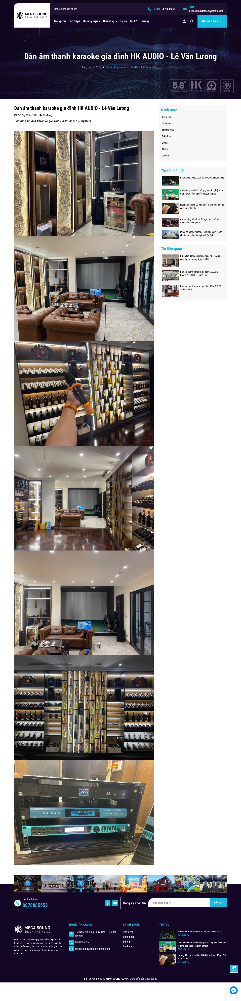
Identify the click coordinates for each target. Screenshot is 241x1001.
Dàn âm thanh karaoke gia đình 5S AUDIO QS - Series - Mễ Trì (201, 288)
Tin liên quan (171, 249)
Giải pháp (109, 21)
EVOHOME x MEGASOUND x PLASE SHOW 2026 (202, 177)
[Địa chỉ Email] (187, 902)
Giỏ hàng (128, 946)
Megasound (151, 978)
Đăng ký (127, 941)
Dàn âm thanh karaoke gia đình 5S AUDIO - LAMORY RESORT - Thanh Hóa (199, 273)
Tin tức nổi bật (172, 170)
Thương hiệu (90, 21)
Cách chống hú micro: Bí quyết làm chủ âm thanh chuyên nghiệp (200, 221)
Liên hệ (145, 21)
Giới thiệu (74, 21)
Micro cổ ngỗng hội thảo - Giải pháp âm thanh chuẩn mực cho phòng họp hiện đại (201, 234)
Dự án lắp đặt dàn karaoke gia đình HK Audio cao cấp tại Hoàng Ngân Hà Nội (201, 258)
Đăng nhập (129, 936)
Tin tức (134, 21)
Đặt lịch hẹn (212, 21)
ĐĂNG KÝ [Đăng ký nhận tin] (218, 902)
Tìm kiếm (128, 932)
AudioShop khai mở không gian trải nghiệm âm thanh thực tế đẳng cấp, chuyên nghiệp (201, 192)
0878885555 (168, 9)
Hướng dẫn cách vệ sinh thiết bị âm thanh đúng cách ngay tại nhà (202, 206)
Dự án (123, 21)
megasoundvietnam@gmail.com (205, 11)
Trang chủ (60, 21)
